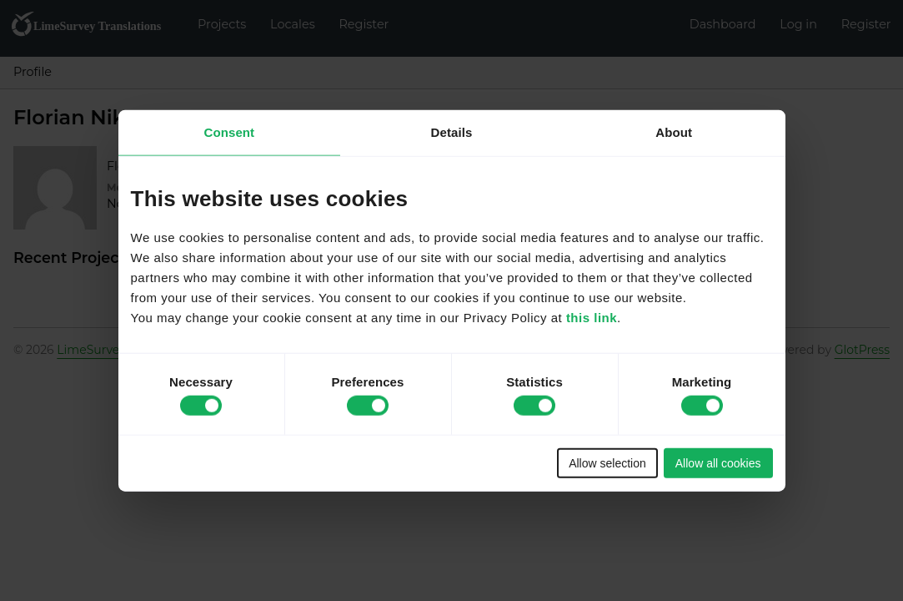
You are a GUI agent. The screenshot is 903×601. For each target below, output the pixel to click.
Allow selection (607, 462)
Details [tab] (452, 132)
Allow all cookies (718, 462)
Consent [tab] (228, 132)
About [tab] (673, 132)
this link (591, 317)
